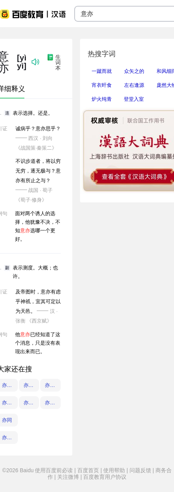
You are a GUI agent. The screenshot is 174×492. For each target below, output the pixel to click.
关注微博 (68, 477)
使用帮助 (114, 470)
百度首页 (88, 470)
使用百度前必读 (54, 470)
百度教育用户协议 (104, 477)
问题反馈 (140, 470)
